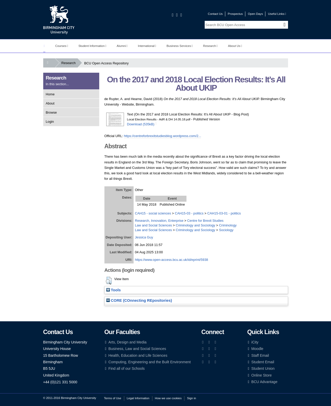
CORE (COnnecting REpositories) (139, 300)
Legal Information (138, 398)
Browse (51, 112)
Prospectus (235, 13)
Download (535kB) (140, 124)
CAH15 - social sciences (153, 213)
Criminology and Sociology (195, 225)
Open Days (255, 13)
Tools (113, 290)
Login (50, 122)
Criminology (228, 225)
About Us (235, 45)
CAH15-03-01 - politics (224, 213)
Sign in (191, 398)
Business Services (179, 45)
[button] (109, 281)
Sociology (226, 230)
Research (210, 45)
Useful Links (277, 13)
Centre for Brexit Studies (205, 221)
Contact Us (215, 13)
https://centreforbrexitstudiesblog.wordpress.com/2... (162, 136)
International (147, 45)
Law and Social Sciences (153, 225)
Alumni (122, 45)
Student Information (92, 45)
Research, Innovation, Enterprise (159, 221)
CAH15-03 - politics (189, 213)
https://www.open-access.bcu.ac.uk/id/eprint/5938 (171, 260)
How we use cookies (168, 398)
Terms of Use (112, 398)
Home (50, 94)
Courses (61, 45)
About (50, 103)
